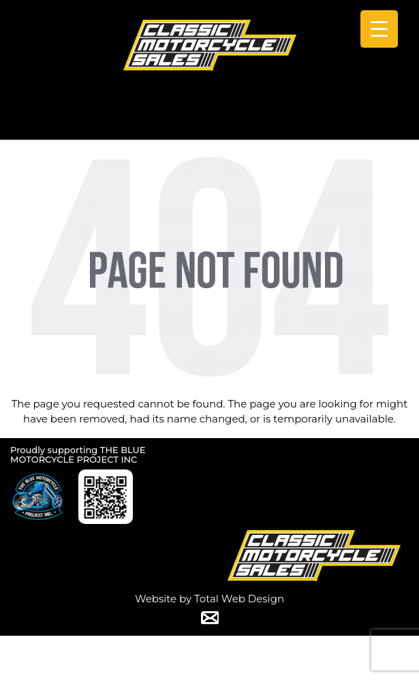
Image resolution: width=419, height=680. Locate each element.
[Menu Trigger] (379, 29)
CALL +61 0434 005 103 (210, 121)
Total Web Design (239, 598)
